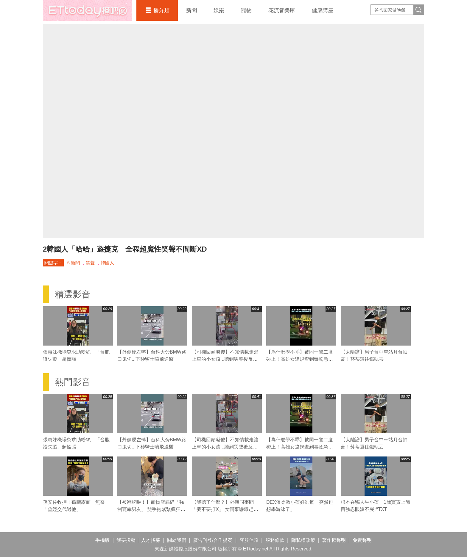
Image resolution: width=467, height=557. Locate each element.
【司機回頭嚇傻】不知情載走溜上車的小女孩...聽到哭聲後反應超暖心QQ (225, 359)
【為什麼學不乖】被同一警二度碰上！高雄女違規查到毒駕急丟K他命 (301, 359)
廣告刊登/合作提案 (212, 540)
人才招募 (150, 540)
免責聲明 (362, 540)
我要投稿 (126, 540)
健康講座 (322, 10)
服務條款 (274, 540)
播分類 (161, 10)
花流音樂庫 (281, 10)
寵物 (246, 10)
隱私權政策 (303, 540)
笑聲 (90, 262)
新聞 (191, 10)
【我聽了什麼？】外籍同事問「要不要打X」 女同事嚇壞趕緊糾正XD (225, 509)
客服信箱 (249, 540)
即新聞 (73, 262)
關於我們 (176, 540)
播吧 (87, 10)
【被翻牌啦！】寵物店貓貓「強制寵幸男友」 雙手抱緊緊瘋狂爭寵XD (151, 509)
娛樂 (219, 10)
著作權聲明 (334, 540)
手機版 (102, 540)
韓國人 (107, 262)
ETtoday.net (255, 548)
